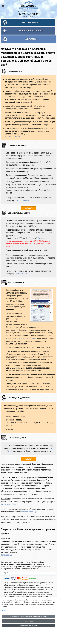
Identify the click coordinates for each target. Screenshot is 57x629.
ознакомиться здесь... (30, 511)
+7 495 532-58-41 (12, 136)
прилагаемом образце (26, 338)
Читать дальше (6, 555)
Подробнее (5, 611)
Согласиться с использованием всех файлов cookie (29, 616)
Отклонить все (28, 621)
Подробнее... (43, 238)
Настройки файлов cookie (29, 625)
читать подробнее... (9, 504)
